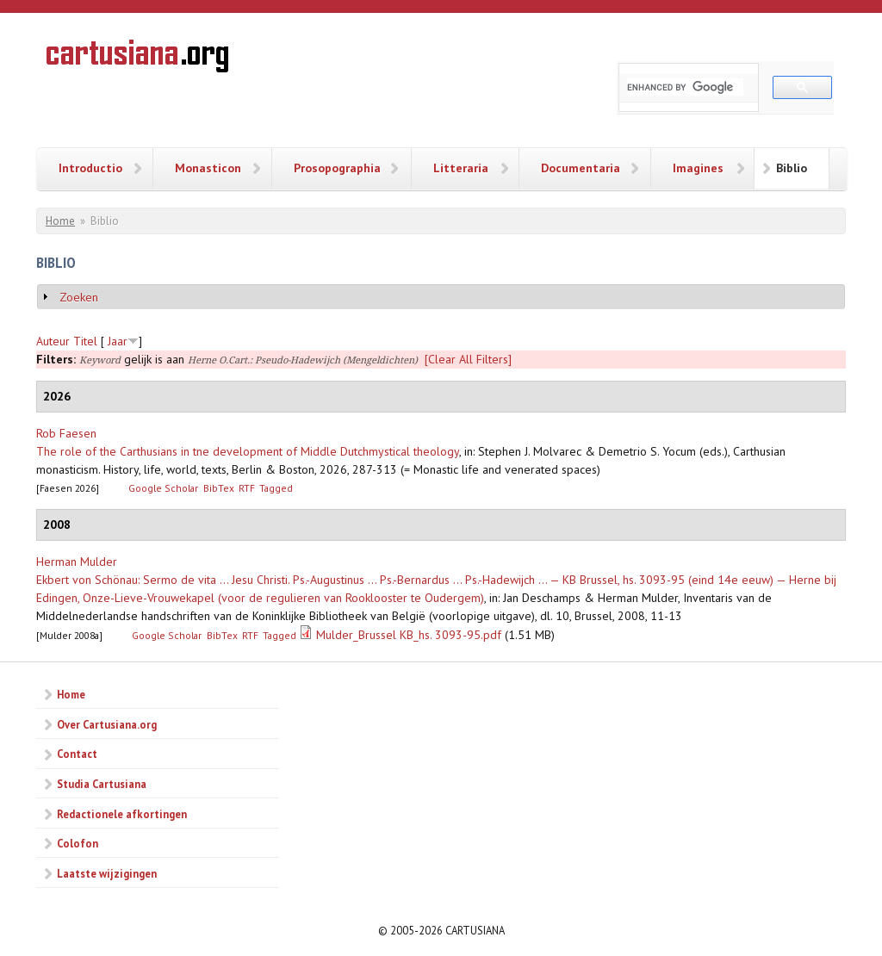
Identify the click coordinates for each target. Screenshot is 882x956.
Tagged (276, 487)
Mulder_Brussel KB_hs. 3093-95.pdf (408, 635)
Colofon (77, 843)
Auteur (53, 341)
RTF (247, 487)
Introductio (90, 168)
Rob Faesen (66, 433)
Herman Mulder (76, 561)
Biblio (791, 168)
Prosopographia (337, 168)
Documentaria (580, 168)
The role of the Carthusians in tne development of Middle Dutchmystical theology (247, 451)
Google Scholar (163, 487)
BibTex (218, 487)
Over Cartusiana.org (107, 724)
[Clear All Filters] (468, 359)
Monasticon (208, 168)
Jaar (117, 341)
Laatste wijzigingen (107, 873)
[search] (685, 87)
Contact (77, 753)
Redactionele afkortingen (122, 814)
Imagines (698, 168)
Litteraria (460, 168)
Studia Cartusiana (101, 784)
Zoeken (78, 297)
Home (60, 221)
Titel (85, 341)
